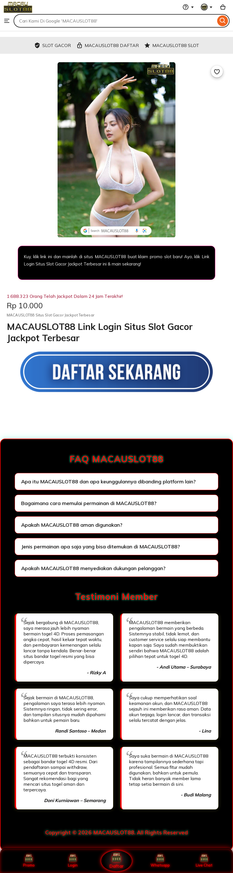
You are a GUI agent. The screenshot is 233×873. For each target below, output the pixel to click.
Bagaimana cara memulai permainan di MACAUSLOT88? (89, 503)
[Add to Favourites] (217, 71)
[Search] (223, 21)
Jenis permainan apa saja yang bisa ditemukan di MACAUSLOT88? (100, 546)
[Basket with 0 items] (223, 7)
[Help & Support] (188, 7)
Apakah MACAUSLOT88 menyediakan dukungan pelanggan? (93, 568)
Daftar (116, 860)
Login (73, 860)
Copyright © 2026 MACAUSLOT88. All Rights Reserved (116, 832)
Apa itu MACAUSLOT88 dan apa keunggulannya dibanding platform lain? (108, 481)
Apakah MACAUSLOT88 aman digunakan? (71, 525)
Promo (29, 860)
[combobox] (115, 21)
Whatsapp (160, 860)
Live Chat (204, 860)
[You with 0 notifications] (206, 7)
